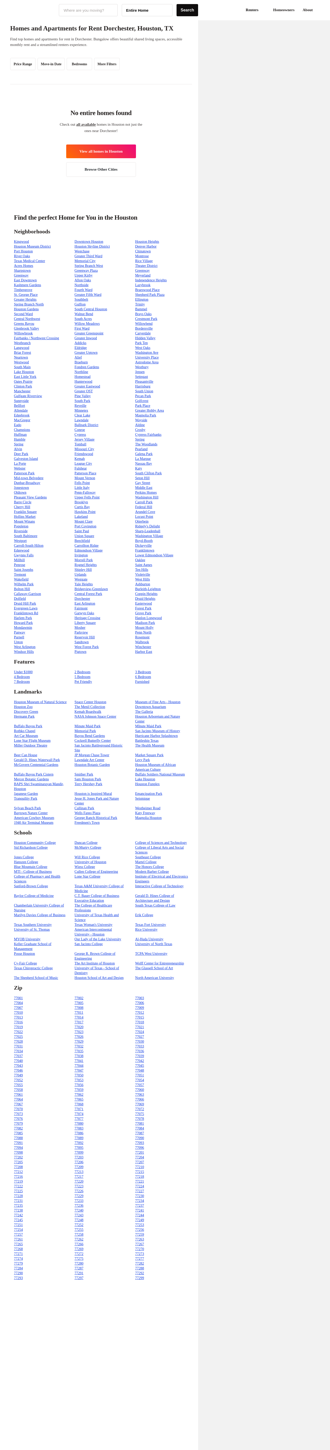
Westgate (81, 579)
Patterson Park (24, 473)
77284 (18, 1268)
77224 (139, 1186)
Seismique (142, 798)
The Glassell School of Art (154, 968)
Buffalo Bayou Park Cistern (34, 774)
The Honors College (149, 867)
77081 (139, 1123)
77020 (79, 1027)
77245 (18, 1220)
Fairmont (81, 608)
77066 (139, 1099)
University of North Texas (153, 944)
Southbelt (81, 299)
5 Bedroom (83, 677)
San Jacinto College (89, 944)
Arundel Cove (145, 512)
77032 (79, 1046)
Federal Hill (143, 507)
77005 (79, 1003)
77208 (18, 1167)
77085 (18, 1133)
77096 (139, 1148)
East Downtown (25, 280)
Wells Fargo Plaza (87, 813)
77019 (18, 1027)
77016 (18, 1022)
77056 (79, 1085)
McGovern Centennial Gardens (36, 765)
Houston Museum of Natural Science (40, 702)
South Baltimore (25, 536)
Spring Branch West (89, 266)
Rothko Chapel (24, 731)
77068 (79, 1104)
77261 (18, 1239)
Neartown (21, 357)
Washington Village (149, 536)
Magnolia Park (145, 415)
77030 (139, 1041)
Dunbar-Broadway (27, 483)
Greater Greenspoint (89, 333)
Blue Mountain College (30, 867)
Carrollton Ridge (87, 545)
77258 (79, 1234)
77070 (18, 1109)
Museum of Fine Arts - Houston (158, 702)
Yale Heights (84, 584)
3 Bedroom (143, 672)
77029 (79, 1041)
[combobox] (88, 10)
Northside (82, 285)
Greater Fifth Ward (88, 295)
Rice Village (144, 261)
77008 (79, 1008)
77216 (18, 1177)
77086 (79, 1133)
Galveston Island (26, 459)
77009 (139, 1008)
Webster (20, 468)
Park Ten (141, 343)
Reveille (80, 406)
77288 (139, 1268)
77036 (139, 1051)
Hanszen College (26, 862)
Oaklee (140, 560)
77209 (79, 1167)
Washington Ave (147, 353)
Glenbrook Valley (26, 328)
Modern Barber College (152, 872)
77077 (79, 1119)
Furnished (142, 682)
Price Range (23, 64)
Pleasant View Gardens (30, 497)
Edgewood (21, 550)
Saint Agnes (143, 565)
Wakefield (21, 579)
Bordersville (144, 328)
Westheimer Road (148, 808)
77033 (139, 1046)
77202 (18, 1157)
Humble (19, 439)
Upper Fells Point (87, 497)
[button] (320, 10)
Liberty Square (85, 623)
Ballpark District (86, 425)
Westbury (142, 367)
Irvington (81, 555)
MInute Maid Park (148, 726)
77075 (139, 1114)
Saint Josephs (23, 570)
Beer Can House (25, 755)
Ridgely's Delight (147, 526)
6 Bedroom (143, 677)
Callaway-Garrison (27, 594)
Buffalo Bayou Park (28, 726)
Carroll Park (144, 502)
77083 (79, 1128)
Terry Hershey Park (88, 784)
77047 (79, 1070)
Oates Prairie (23, 381)
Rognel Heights (86, 565)
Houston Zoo (23, 707)
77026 (79, 1037)
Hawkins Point (85, 512)
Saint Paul (82, 531)
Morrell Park (84, 560)
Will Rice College (87, 857)
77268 (18, 1249)
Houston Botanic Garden (92, 765)
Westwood (21, 362)
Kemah (80, 459)
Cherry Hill (22, 507)
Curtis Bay (82, 507)
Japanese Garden (26, 794)
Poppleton (21, 526)
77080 (79, 1123)
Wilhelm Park (24, 584)
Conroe (80, 430)
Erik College (144, 915)
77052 (18, 1080)
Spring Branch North (29, 304)
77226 (79, 1191)
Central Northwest (27, 319)
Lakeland (81, 517)
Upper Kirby (84, 275)
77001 (18, 998)
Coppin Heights (146, 594)
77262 (79, 1239)
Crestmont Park (146, 319)
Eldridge (81, 348)
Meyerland (143, 275)
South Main (22, 367)
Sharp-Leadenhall (148, 531)
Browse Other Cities (101, 169)
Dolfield (20, 599)
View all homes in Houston (101, 151)
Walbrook (142, 642)
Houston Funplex (147, 784)
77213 (79, 1172)
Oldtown (20, 492)
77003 (139, 998)
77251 (18, 1225)
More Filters (106, 64)
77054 (139, 1080)
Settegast (141, 377)
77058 (18, 1090)
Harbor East (143, 652)
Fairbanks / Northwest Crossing (36, 338)
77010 (18, 1012)
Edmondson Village (89, 550)
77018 (139, 1022)
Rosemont (142, 637)
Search (187, 10)
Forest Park (143, 608)
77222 (18, 1186)
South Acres (83, 319)
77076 (18, 1119)
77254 (18, 1230)
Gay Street (142, 483)
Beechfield (82, 541)
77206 (79, 1162)
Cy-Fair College (25, 963)
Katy (138, 468)
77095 (79, 1148)
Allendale (21, 410)
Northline (81, 372)
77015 (139, 1017)
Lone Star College (87, 876)
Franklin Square (25, 512)
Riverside (21, 531)
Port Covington (85, 526)
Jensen (140, 372)
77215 (139, 1172)
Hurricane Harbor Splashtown (156, 736)
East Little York (25, 377)
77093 (139, 1143)
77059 (79, 1090)
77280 (79, 1263)
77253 (139, 1225)
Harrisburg (142, 386)
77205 (18, 1162)
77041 (79, 1061)
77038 (79, 1056)
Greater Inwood (86, 338)
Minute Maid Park (88, 726)
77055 (18, 1085)
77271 (18, 1254)
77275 (79, 1259)
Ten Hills (141, 570)
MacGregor (22, 420)
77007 (18, 1008)
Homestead (83, 377)
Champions (22, 430)
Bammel (141, 309)
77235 (18, 1205)
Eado (17, 425)
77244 (139, 1215)
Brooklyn (81, 502)
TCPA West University (151, 954)
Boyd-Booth (144, 541)
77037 (18, 1056)
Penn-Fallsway (85, 492)
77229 (79, 1196)
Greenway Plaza (86, 270)
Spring (140, 439)
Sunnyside (21, 401)
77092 (79, 1143)
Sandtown (82, 642)
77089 (79, 1138)
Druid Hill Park (25, 603)
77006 (139, 1003)
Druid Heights (145, 599)
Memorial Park (85, 731)
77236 (79, 1205)
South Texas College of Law (155, 905)
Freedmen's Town (87, 823)
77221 (139, 1181)
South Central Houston (91, 309)
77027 (139, 1037)
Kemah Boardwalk (88, 712)
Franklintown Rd (26, 613)
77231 (18, 1201)
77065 (79, 1099)
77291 (79, 1273)
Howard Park (23, 623)
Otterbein (142, 521)
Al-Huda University (149, 939)
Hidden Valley (145, 338)
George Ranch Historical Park (96, 818)
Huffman (20, 435)
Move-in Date (51, 64)
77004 (18, 1003)
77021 (139, 1027)
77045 (139, 1066)
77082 (18, 1128)
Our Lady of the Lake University (98, 939)
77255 (79, 1230)
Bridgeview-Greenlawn (91, 589)
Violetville (142, 574)
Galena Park (144, 454)
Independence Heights (151, 280)
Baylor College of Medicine (34, 896)
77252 (79, 1225)
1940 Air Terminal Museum (33, 823)
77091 (18, 1143)
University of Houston (90, 862)
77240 (79, 1210)
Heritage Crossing (87, 618)
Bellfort (19, 406)
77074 (79, 1114)
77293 (18, 1278)
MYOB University (27, 939)
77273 (139, 1254)
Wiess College (85, 867)
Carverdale (143, 333)
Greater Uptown (86, 353)
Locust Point (144, 517)
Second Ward (23, 314)
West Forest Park (87, 647)
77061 (18, 1095)
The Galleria (144, 712)
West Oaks (142, 348)
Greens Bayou (24, 324)
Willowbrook (23, 333)
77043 (18, 1066)
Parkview (81, 632)
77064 (18, 1099)
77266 (79, 1244)
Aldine (140, 425)
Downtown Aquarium (150, 707)
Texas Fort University (150, 925)
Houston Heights (147, 242)
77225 (18, 1191)
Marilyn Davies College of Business (39, 915)
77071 (79, 1109)
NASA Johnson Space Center (95, 716)
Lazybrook (143, 285)
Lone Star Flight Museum (32, 741)
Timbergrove (23, 290)
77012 (139, 1012)
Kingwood (21, 242)
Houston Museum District (32, 246)
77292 (139, 1273)
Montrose (142, 256)
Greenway (142, 270)
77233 (79, 1201)
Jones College (24, 857)
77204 (139, 1157)
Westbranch (22, 343)
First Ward (82, 328)
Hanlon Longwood (148, 618)
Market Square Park (149, 755)
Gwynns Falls (23, 555)
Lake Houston (24, 372)
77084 (139, 1128)
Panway (19, 632)
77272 (79, 1254)
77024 (139, 1032)
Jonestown (21, 488)
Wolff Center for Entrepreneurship (159, 963)
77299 (139, 1278)
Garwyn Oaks (84, 613)
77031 (18, 1046)
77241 (139, 1210)
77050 (79, 1075)
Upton (18, 642)
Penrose (19, 565)
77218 (139, 1177)
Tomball (80, 444)
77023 (79, 1032)
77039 (139, 1056)
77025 (18, 1037)
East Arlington (85, 603)
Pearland (141, 449)
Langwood (21, 348)
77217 (79, 1177)
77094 (18, 1148)
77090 (139, 1138)
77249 (139, 1220)
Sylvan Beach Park (27, 808)
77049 (18, 1075)
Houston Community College (35, 843)
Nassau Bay (143, 463)
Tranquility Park (25, 798)
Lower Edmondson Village (154, 555)
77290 (18, 1273)
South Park (82, 401)
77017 (79, 1022)
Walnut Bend (84, 314)
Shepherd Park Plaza (150, 295)
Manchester (22, 391)
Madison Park (145, 623)
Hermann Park (24, 716)
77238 (18, 1210)
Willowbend (144, 324)
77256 (139, 1230)
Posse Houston (24, 954)
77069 (139, 1104)
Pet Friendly (83, 682)
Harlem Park (23, 618)
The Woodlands (146, 444)
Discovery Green (26, 712)
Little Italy (82, 488)
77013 (18, 1017)
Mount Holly (144, 628)
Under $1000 (23, 672)
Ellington (141, 299)
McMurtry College (88, 847)
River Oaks (22, 256)
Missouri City (84, 449)
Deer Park (21, 454)
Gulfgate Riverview (28, 396)
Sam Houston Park (88, 779)
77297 (79, 1278)
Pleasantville (144, 381)
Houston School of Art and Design (99, 978)
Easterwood (143, 603)
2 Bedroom (83, 672)
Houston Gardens (26, 309)
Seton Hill (142, 478)
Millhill (19, 560)
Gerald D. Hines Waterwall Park (37, 760)
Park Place (142, 406)
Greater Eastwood (87, 386)
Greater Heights (25, 299)
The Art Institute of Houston (95, 963)
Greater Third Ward (88, 256)
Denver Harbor (146, 246)
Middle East (143, 488)
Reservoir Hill (85, 637)
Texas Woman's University (93, 925)
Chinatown (143, 251)
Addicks (80, 343)
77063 (139, 1095)
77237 (139, 1205)
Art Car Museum (26, 736)
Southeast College (148, 857)
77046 (18, 1070)
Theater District (146, 266)
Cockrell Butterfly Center (93, 741)
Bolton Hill (22, 589)
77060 (139, 1090)
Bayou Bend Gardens (90, 736)
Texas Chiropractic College (33, 968)
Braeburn (81, 362)
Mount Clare (84, 521)
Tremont (20, 574)
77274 (18, 1259)
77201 (139, 1152)
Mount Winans (24, 521)
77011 (79, 1012)
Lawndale (82, 420)
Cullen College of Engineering (96, 872)
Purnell (19, 637)
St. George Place (26, 295)
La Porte (20, 463)
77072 (139, 1109)
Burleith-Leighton (148, 589)
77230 (139, 1196)
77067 (18, 1104)
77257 (18, 1234)
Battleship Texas (147, 741)
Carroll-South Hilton (28, 545)
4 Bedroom (22, 677)
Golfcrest (141, 401)
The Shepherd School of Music (36, 978)
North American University (154, 978)
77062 (79, 1095)
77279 (18, 1263)
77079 (18, 1123)
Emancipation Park (148, 794)
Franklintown (144, 550)
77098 (18, 1152)
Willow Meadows (87, 324)
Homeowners (283, 10)
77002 (79, 998)
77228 (18, 1196)
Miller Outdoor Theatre (30, 745)
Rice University (146, 929)
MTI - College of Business (33, 872)
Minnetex (81, 410)
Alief (78, 357)
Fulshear (81, 468)
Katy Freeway (145, 813)
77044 (79, 1066)
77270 (139, 1249)
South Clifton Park (148, 473)
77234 (139, 1201)
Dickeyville (143, 545)
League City (83, 463)
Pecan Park (143, 396)
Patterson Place (85, 473)
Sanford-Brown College (31, 886)
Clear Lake (82, 415)
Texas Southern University (33, 925)
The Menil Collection (90, 707)
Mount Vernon (85, 478)
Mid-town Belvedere (28, 478)
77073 (18, 1114)
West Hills (142, 579)
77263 (139, 1239)
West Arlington (25, 647)
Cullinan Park (84, 808)
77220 (79, 1181)
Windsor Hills (24, 652)
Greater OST (84, 391)
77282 (139, 1263)
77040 (18, 1061)
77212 (18, 1172)
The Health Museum (149, 745)
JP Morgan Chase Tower (92, 755)
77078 (139, 1119)
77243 (79, 1215)
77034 (18, 1051)
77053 (79, 1080)
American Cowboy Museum (34, 818)
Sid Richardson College (31, 847)
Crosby (140, 430)
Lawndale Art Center (89, 760)
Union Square (84, 536)
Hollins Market (25, 517)
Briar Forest (22, 353)
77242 (18, 1215)
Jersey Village (85, 439)
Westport (20, 541)
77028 (18, 1041)
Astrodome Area (147, 362)
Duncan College (86, 843)
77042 (139, 1061)
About (308, 10)
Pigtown (80, 652)
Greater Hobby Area (149, 410)
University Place (147, 357)
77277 (139, 1259)
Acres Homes (23, 266)
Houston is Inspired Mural (93, 794)
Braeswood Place (147, 290)
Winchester (143, 647)
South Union (144, 391)
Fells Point (82, 483)
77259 (139, 1234)
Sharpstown (22, 270)
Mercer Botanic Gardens (31, 779)
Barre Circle (22, 502)
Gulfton (80, 304)
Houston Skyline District (92, 246)
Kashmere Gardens (27, 285)
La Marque (143, 459)
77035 (79, 1051)
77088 (18, 1138)
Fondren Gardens (87, 367)
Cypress (80, 435)
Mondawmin (23, 628)
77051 (139, 1075)
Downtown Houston (89, 242)
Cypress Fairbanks (148, 435)
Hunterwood (83, 381)
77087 (139, 1133)
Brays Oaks (143, 314)
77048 (139, 1070)
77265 (18, 1244)
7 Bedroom (22, 682)
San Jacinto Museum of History (157, 731)
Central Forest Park (88, 594)
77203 (79, 1157)
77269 (79, 1249)
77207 (139, 1162)
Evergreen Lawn (26, 608)
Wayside (141, 420)
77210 (139, 1167)
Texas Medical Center (29, 261)
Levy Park (142, 760)
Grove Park (143, 613)
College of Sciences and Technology (161, 843)
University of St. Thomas (32, 929)
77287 (79, 1268)
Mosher (80, 628)
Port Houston (23, 251)
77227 (139, 1191)
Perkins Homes (146, 492)
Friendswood (84, 454)
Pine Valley (83, 396)
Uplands (80, 574)
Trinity (140, 304)
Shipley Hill (83, 570)
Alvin (18, 449)
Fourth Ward (84, 290)
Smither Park (84, 774)
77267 (139, 1244)
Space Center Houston (90, 702)
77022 (18, 1032)
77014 (79, 1017)
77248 (79, 1220)
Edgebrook (21, 415)
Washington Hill (147, 497)
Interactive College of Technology (159, 886)
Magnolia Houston (148, 818)
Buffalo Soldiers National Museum (160, 774)
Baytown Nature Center (31, 813)
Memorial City (85, 261)
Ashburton (142, 584)
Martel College (146, 862)
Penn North (143, 632)
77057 (139, 1085)
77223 (79, 1186)
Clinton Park (23, 386)
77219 (18, 1181)
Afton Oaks (83, 280)
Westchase (82, 251)
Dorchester (82, 599)
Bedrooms (79, 64)
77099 (79, 1152)
